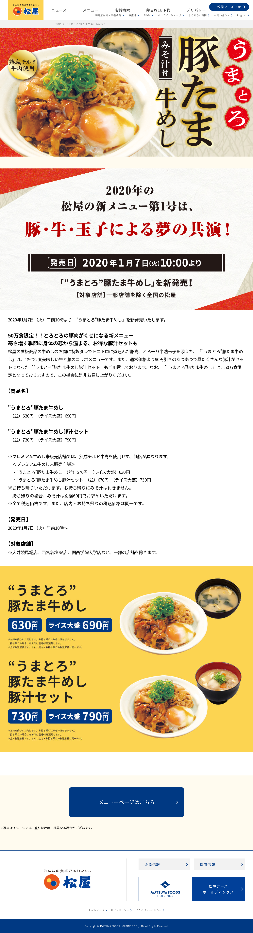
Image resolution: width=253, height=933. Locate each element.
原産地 (133, 15)
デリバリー (196, 9)
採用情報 (207, 864)
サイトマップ (96, 910)
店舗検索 (122, 9)
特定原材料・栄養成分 (108, 15)
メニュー (90, 9)
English (241, 15)
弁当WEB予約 (158, 9)
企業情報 (152, 864)
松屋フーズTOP (229, 6)
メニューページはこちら (126, 802)
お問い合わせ (222, 15)
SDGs (147, 15)
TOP (58, 24)
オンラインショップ (169, 15)
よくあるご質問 (198, 15)
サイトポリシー (120, 910)
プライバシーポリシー (149, 910)
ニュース (59, 9)
